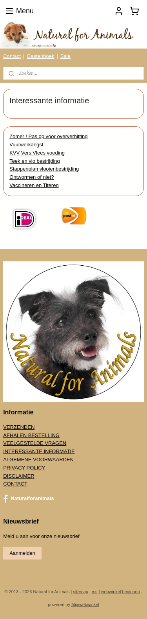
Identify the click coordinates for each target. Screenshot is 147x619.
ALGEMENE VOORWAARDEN (38, 459)
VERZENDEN (18, 427)
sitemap (80, 591)
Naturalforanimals (28, 499)
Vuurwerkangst (26, 145)
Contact (12, 56)
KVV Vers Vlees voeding (37, 152)
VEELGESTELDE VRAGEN (34, 443)
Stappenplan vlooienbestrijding (44, 169)
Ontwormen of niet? (31, 177)
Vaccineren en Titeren (34, 185)
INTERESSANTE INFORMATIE (39, 451)
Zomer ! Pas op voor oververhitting (48, 136)
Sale (65, 56)
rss (95, 591)
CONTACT (15, 484)
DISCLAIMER (18, 476)
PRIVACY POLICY (24, 468)
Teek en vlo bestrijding (34, 161)
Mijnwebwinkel (85, 604)
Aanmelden (22, 553)
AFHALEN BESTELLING (31, 435)
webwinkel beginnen (120, 591)
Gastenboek (40, 56)
